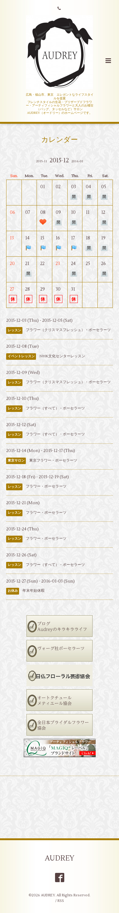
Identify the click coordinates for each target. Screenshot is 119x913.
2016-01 (77, 161)
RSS (61, 900)
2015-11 (41, 161)
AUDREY (59, 858)
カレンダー (59, 139)
